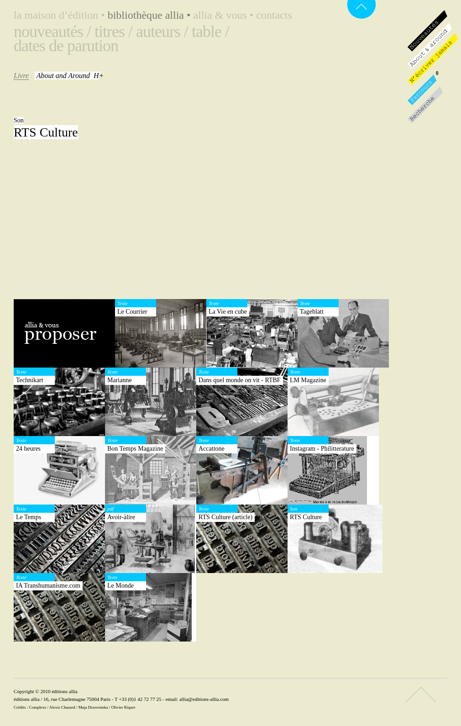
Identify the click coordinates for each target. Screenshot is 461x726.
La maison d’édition (61, 15)
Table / (210, 31)
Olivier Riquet (123, 707)
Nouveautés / (52, 31)
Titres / (113, 31)
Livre (21, 75)
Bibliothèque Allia (151, 15)
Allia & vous (224, 15)
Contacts (274, 15)
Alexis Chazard (62, 707)
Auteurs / (162, 31)
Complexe (38, 707)
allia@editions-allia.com (204, 699)
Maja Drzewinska (93, 707)
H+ (70, 75)
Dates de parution (66, 46)
